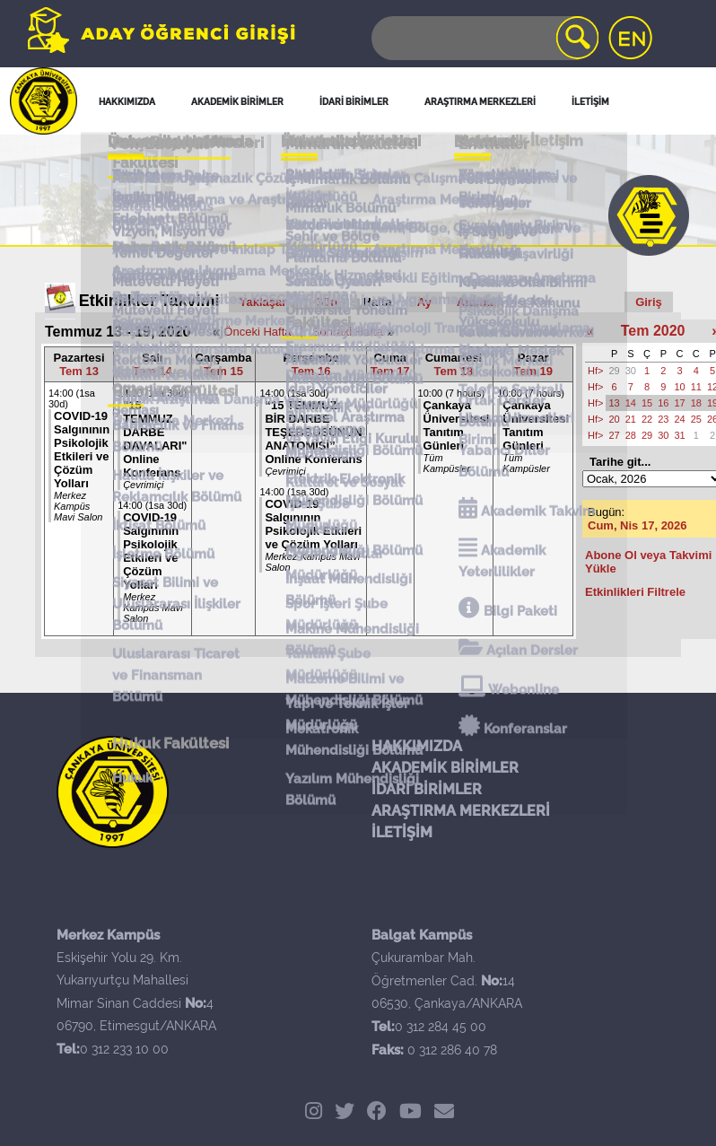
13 (613, 403)
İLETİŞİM (401, 832)
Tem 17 (390, 371)
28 (630, 435)
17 (679, 403)
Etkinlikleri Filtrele (635, 592)
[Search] (483, 38)
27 (613, 435)
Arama (475, 302)
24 (679, 419)
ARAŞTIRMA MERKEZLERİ (460, 810)
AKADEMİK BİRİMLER (445, 767)
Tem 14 (152, 371)
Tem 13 (79, 371)
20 (613, 419)
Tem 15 (223, 371)
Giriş (648, 302)
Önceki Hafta (257, 331)
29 (613, 370)
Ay (424, 302)
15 (647, 403)
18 (696, 403)
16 (663, 403)
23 (663, 419)
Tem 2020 (653, 330)
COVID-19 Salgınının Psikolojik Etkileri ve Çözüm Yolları (81, 449)
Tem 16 (311, 371)
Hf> (595, 370)
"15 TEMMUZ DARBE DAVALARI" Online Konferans (155, 438)
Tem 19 (533, 371)
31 (679, 435)
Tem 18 (454, 371)
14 (630, 403)
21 (630, 419)
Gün (325, 302)
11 (696, 386)
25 (696, 419)
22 (647, 419)
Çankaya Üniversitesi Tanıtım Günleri (456, 425)
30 (630, 370)
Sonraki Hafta (347, 331)
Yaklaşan (265, 302)
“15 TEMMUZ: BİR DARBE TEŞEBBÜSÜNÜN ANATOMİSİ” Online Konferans (313, 432)
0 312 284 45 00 (440, 1026)
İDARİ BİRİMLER (426, 789)
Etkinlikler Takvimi (149, 301)
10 (679, 386)
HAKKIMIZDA (416, 746)
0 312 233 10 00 (124, 1049)
